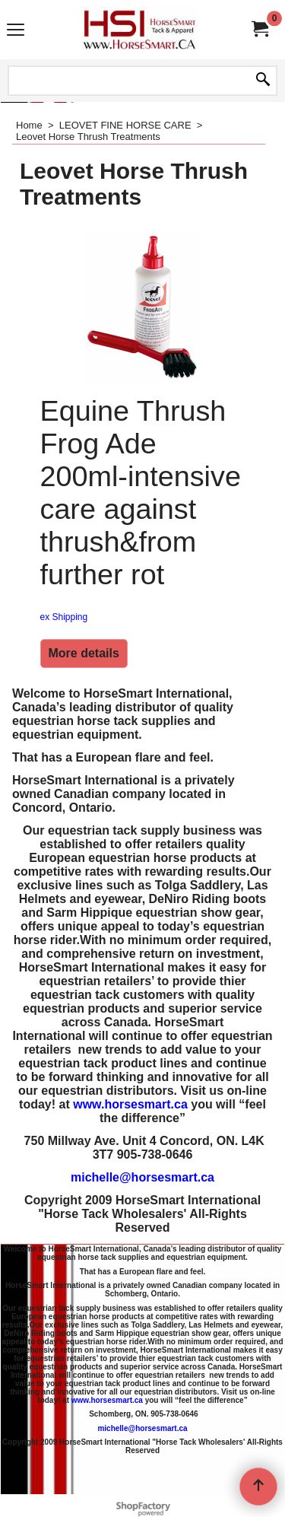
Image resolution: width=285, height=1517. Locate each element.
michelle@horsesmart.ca (142, 1177)
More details (84, 653)
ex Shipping (64, 617)
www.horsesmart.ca (130, 1104)
